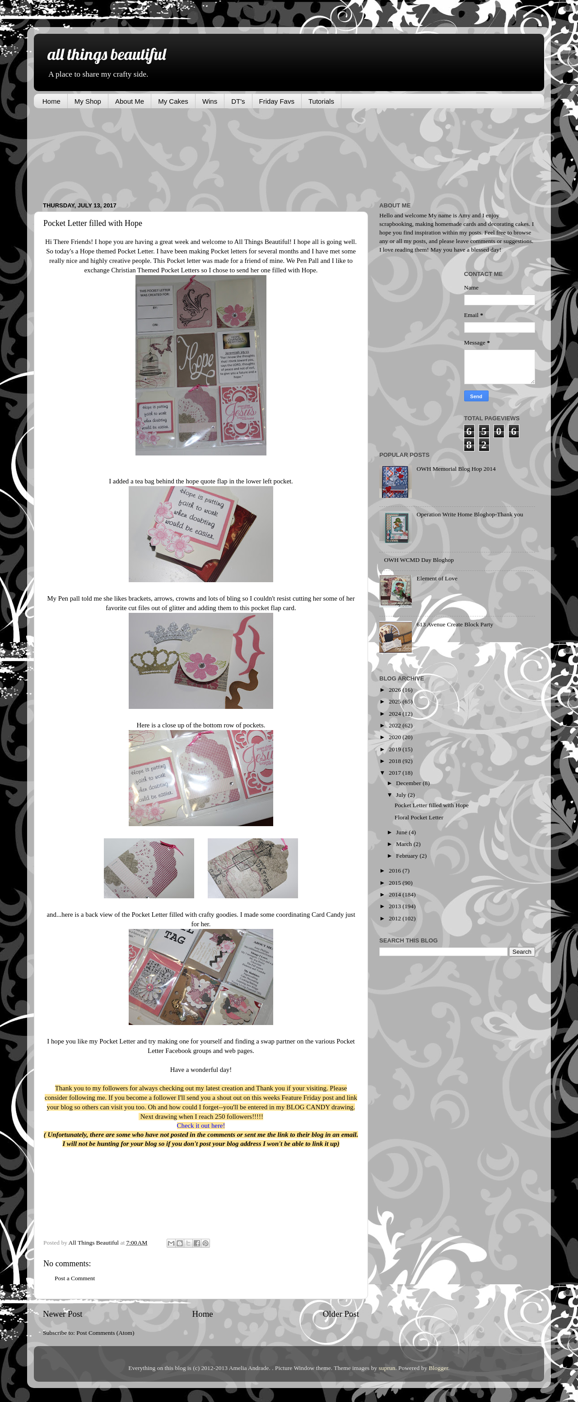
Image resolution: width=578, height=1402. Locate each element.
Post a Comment (75, 1278)
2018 (395, 761)
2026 (395, 689)
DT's (238, 101)
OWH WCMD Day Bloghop (419, 559)
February (408, 855)
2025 (395, 701)
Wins (209, 101)
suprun (387, 1368)
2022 (395, 725)
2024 (395, 713)
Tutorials (321, 101)
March (405, 844)
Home (51, 101)
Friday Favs (276, 101)
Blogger (438, 1368)
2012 (395, 918)
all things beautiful (106, 54)
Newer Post (63, 1314)
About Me (129, 101)
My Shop (88, 101)
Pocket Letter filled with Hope (432, 805)
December (409, 783)
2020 (395, 737)
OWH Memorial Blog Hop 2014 (455, 468)
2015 (395, 882)
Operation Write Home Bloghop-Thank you (469, 514)
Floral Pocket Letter (419, 817)
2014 (395, 894)
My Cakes (173, 101)
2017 (395, 772)
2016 (395, 870)
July (402, 794)
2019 (395, 749)
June (402, 832)
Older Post (341, 1314)
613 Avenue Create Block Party (454, 624)
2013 (395, 906)
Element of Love (436, 578)
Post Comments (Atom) (105, 1332)
